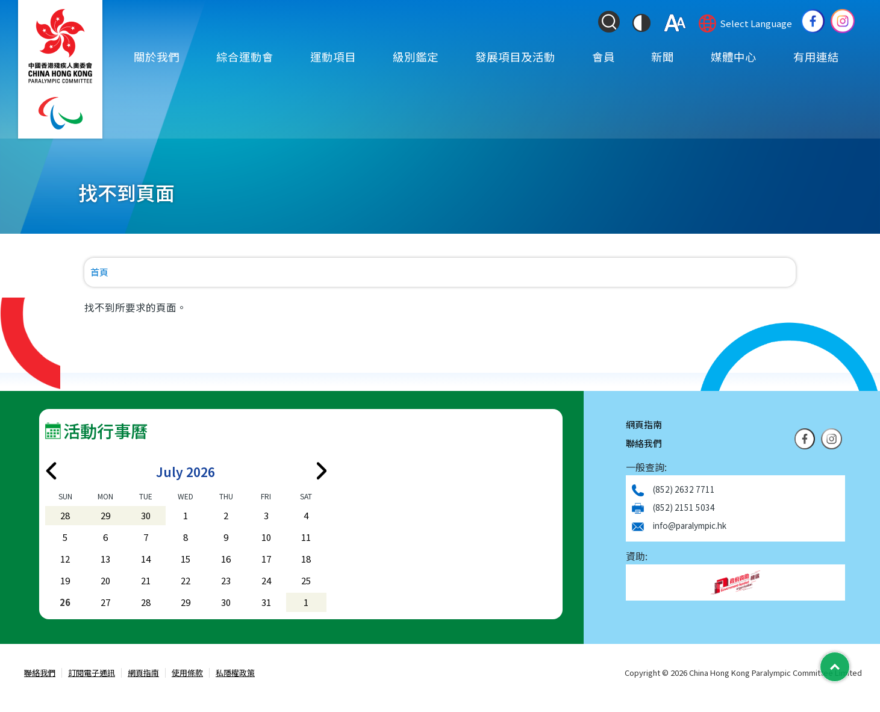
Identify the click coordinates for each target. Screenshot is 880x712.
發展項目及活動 (515, 56)
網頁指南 (644, 424)
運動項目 (333, 56)
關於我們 (156, 56)
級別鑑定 (415, 56)
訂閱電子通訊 (91, 673)
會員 (603, 56)
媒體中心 (734, 56)
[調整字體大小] (675, 23)
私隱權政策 (235, 673)
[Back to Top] (835, 667)
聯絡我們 (644, 443)
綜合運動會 (244, 56)
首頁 (99, 272)
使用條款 (187, 673)
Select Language (756, 23)
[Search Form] (609, 22)
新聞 (662, 56)
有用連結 (816, 56)
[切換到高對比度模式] (641, 23)
